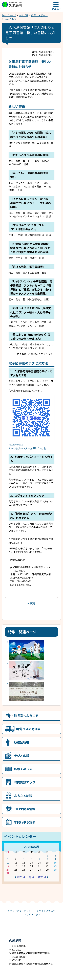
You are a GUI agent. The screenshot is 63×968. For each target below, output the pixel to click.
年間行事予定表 (24, 822)
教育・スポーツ (39, 15)
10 (8, 862)
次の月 (42, 877)
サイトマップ (33, 914)
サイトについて (47, 911)
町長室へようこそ (26, 715)
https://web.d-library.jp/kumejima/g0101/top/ (28, 446)
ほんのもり (10, 18)
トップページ (9, 15)
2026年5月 (31, 847)
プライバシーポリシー (21, 911)
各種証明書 (21, 742)
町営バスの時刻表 (28, 729)
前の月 (21, 877)
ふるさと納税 (23, 795)
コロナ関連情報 (24, 809)
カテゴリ (23, 15)
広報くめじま (23, 769)
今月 (31, 877)
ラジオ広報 (21, 755)
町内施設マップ (24, 782)
